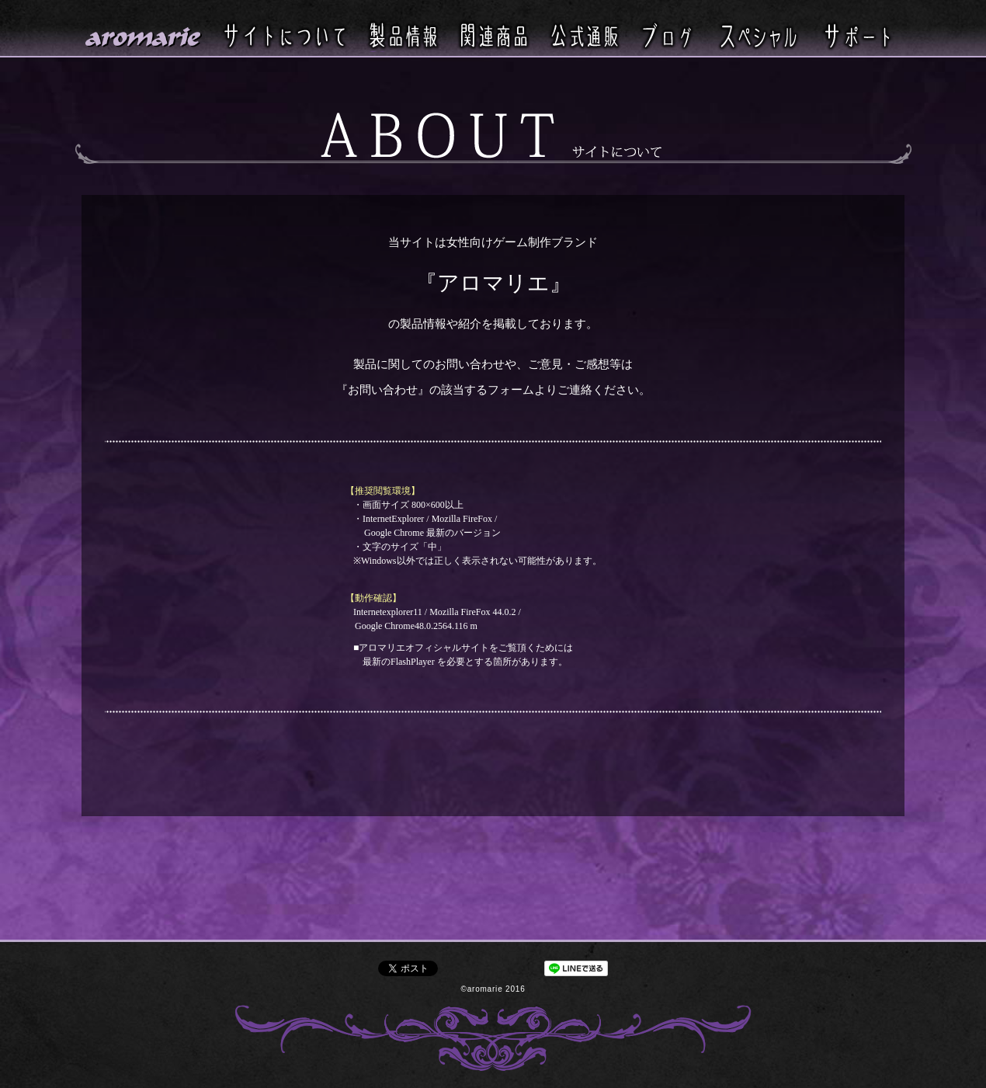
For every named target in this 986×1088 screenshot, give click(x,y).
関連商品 (493, 35)
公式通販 (584, 35)
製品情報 (402, 35)
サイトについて (285, 35)
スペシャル (758, 35)
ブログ (667, 35)
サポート (857, 35)
